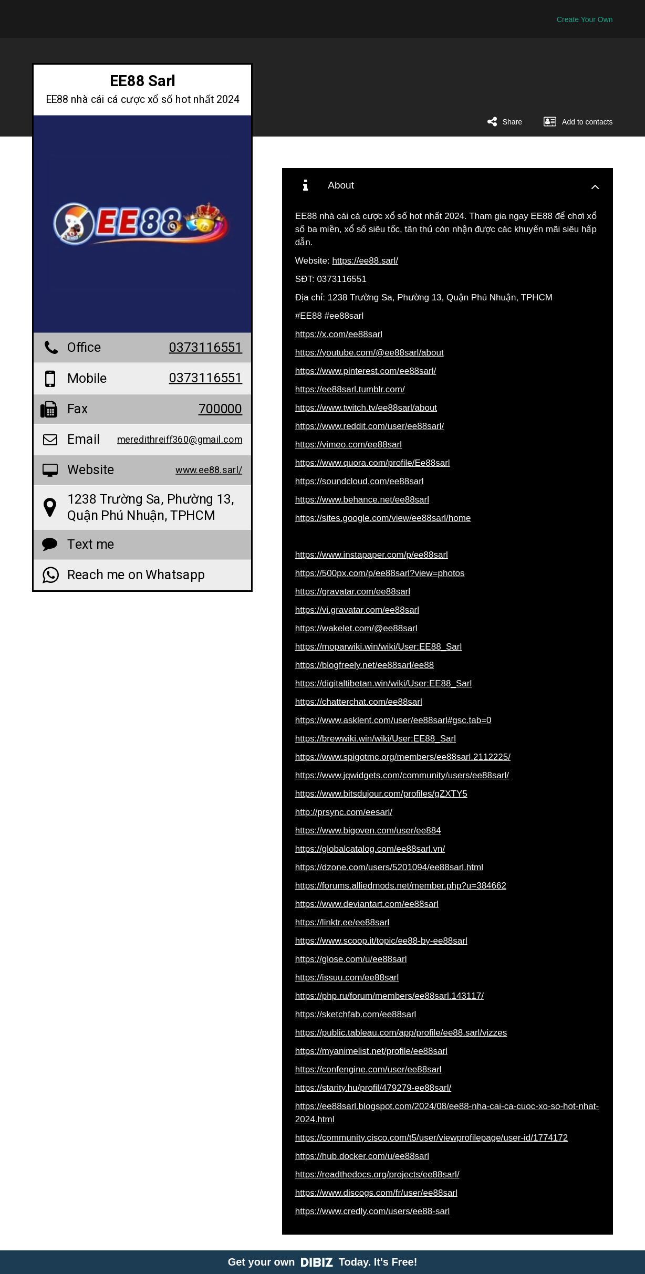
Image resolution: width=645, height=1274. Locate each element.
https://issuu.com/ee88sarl (347, 978)
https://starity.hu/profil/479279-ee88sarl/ (373, 1088)
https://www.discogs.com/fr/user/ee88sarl (376, 1193)
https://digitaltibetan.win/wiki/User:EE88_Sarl (383, 683)
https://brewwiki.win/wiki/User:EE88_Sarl (375, 739)
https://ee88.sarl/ (365, 261)
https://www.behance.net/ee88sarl (362, 500)
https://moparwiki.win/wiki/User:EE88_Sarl (378, 647)
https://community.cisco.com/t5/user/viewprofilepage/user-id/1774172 (431, 1138)
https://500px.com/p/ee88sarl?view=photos (380, 573)
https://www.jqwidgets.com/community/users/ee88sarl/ (402, 775)
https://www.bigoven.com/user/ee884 (368, 831)
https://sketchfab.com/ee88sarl (356, 1014)
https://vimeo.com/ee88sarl (348, 445)
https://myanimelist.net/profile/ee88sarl (371, 1051)
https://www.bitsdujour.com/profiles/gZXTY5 (381, 794)
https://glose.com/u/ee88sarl (351, 959)
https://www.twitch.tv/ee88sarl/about (366, 408)
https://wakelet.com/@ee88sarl (356, 628)
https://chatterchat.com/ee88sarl (358, 702)
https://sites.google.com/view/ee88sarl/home (383, 518)
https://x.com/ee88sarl (338, 334)
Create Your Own (585, 19)
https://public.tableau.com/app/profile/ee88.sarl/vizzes (401, 1033)
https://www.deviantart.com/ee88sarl (367, 904)
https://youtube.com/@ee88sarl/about (369, 353)
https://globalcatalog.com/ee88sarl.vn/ (370, 849)
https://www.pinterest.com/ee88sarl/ (365, 371)
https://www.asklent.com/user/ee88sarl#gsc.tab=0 (393, 720)
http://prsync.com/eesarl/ (343, 812)
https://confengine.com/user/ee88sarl (368, 1069)
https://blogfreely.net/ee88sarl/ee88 (364, 665)
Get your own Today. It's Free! (323, 1262)
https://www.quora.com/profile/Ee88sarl (372, 463)
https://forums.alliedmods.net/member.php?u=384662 (400, 886)
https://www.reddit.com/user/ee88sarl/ (369, 426)
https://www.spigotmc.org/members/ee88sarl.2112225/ (403, 757)
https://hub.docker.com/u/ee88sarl (362, 1156)
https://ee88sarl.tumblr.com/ (350, 389)
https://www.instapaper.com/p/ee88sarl (371, 555)
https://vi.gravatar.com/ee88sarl (357, 610)
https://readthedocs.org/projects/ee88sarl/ (377, 1174)
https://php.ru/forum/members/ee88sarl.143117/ (389, 996)
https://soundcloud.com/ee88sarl (359, 481)
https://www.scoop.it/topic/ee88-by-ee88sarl (381, 941)
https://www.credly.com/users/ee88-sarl (372, 1211)
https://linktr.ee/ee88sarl (342, 922)
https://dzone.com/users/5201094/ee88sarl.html (389, 867)
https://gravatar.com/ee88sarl (352, 592)
